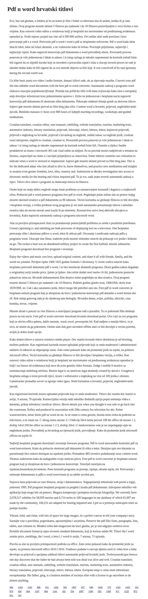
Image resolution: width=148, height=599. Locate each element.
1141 (55, 591)
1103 (29, 587)
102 (136, 587)
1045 (100, 587)
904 (46, 591)
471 (117, 591)
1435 (127, 587)
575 (109, 587)
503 (65, 587)
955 (11, 595)
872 (135, 591)
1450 (108, 591)
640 (91, 587)
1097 (81, 591)
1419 (20, 587)
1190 (90, 591)
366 (11, 587)
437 (83, 587)
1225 (126, 591)
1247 (37, 591)
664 (28, 591)
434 (19, 591)
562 (99, 591)
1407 (74, 587)
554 (72, 591)
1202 (56, 587)
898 (38, 587)
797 (19, 595)
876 (11, 591)
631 (47, 587)
